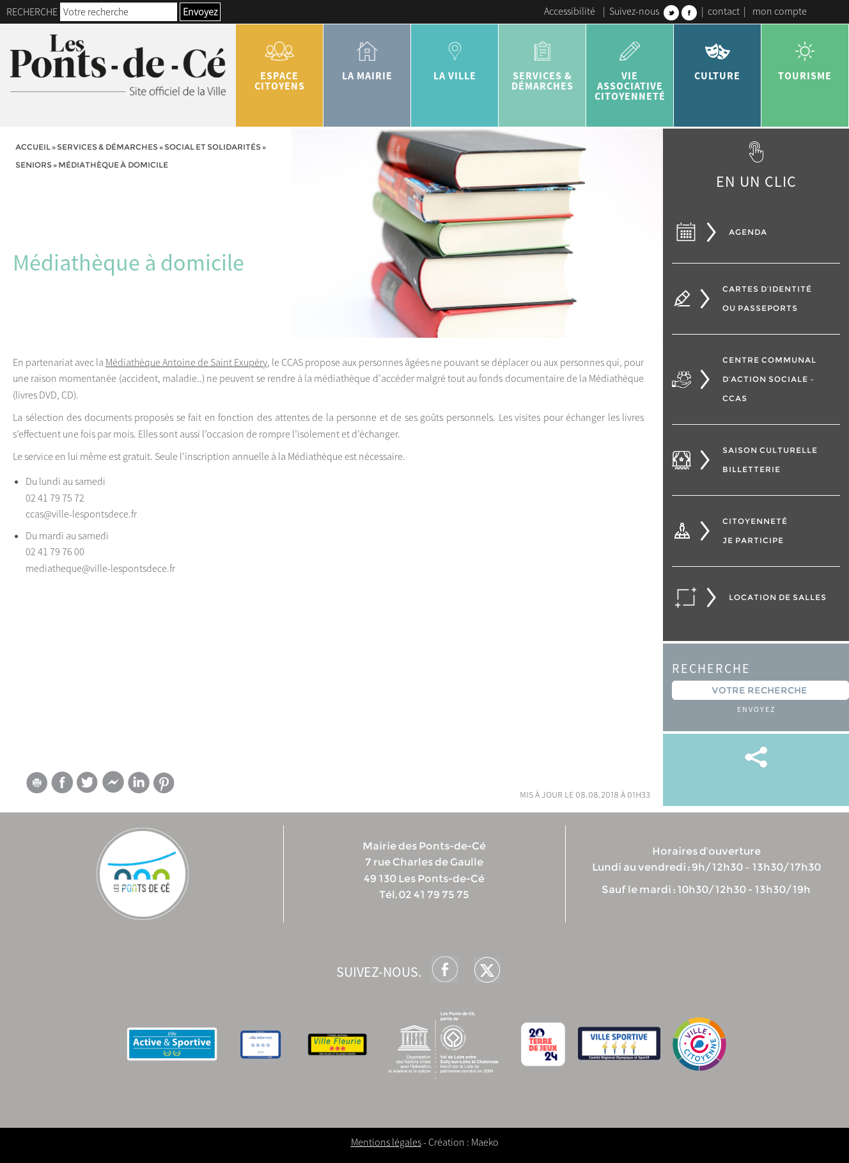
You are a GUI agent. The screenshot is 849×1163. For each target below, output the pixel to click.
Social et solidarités (212, 147)
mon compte (779, 10)
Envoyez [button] (200, 11)
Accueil (33, 147)
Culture (717, 56)
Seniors (33, 165)
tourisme (805, 56)
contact (724, 10)
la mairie (367, 56)
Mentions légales (386, 1141)
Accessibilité (569, 10)
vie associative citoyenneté (630, 66)
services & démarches (542, 61)
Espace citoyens (279, 61)
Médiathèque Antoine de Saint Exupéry (186, 362)
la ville (454, 56)
